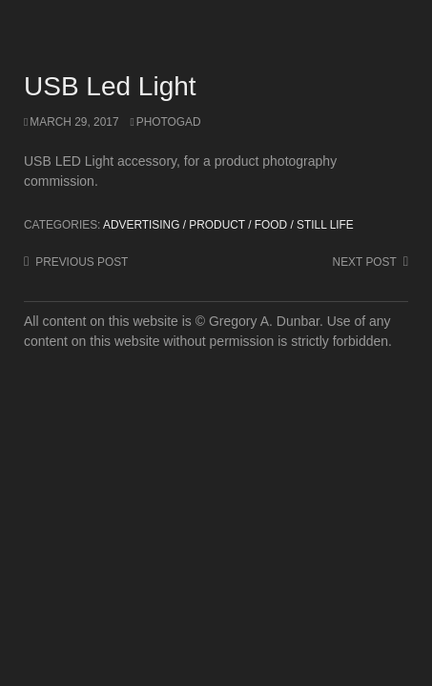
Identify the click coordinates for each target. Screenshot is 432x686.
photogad (168, 122)
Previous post (81, 262)
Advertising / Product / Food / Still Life (228, 225)
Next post (365, 262)
